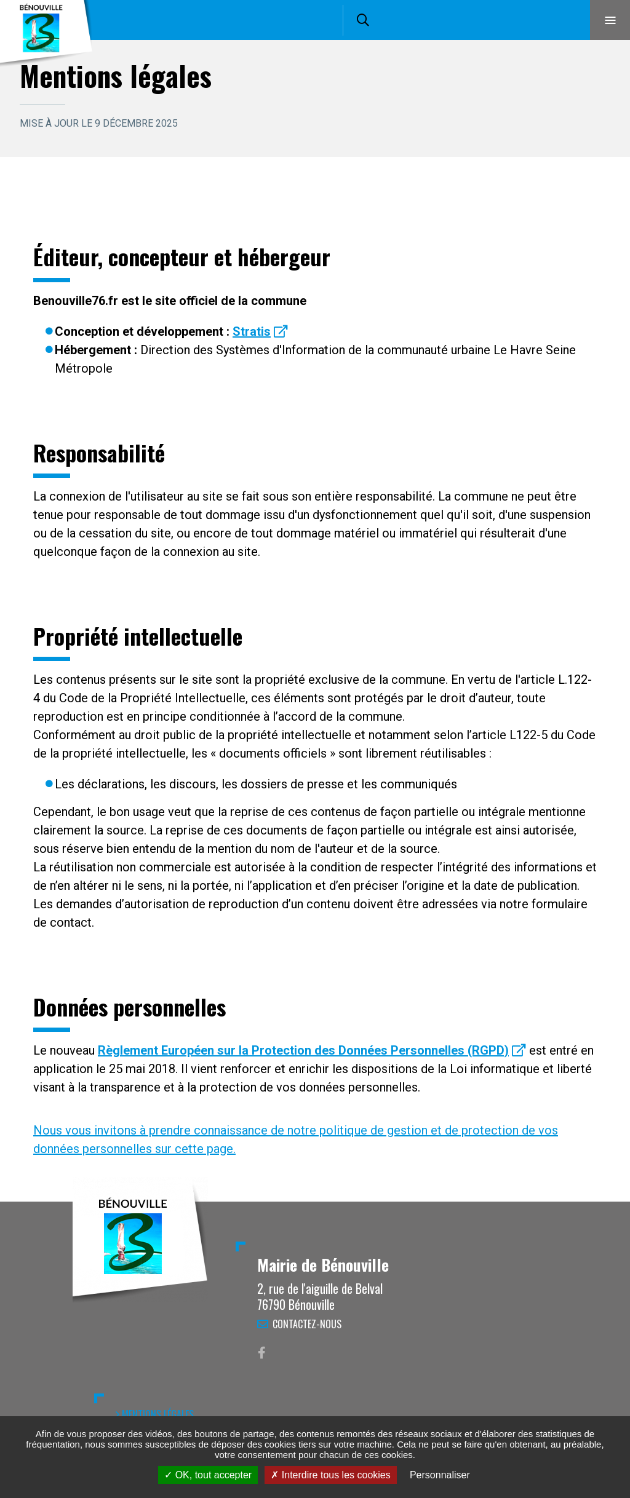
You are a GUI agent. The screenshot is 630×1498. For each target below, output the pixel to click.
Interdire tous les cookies (330, 1475)
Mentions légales (158, 1414)
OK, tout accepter (208, 1475)
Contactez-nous (307, 1324)
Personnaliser (440, 1475)
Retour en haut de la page (599, 1201)
